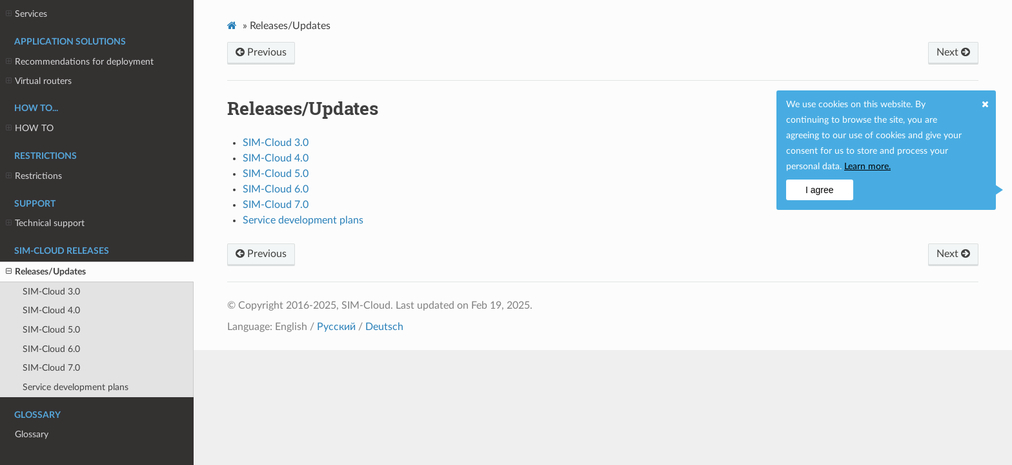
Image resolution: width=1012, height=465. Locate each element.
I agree (819, 190)
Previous (261, 52)
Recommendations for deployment (80, 62)
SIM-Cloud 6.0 (51, 349)
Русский (336, 327)
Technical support (45, 223)
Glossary (31, 434)
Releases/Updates (46, 272)
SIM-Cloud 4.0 (51, 310)
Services (26, 14)
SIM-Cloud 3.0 (51, 291)
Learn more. (867, 166)
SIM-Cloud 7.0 (51, 368)
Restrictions (34, 176)
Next (953, 52)
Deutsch (384, 327)
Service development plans (75, 387)
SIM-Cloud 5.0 (51, 330)
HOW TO (30, 128)
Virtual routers (39, 81)
